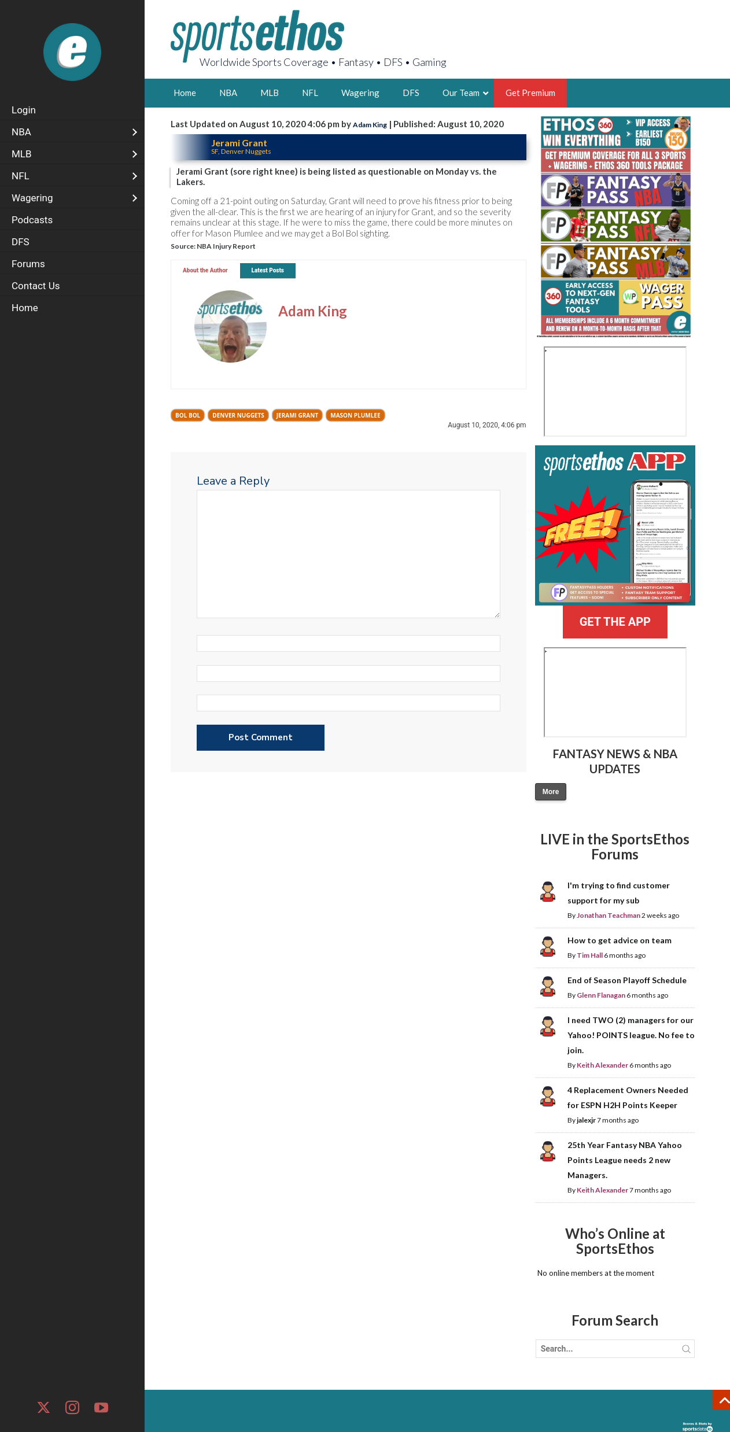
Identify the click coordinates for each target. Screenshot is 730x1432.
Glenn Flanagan (601, 995)
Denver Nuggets (238, 415)
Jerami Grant (297, 415)
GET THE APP (615, 622)
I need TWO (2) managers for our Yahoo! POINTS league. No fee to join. (631, 1035)
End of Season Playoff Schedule (627, 980)
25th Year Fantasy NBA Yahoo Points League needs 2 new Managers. (624, 1160)
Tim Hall (590, 955)
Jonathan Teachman (608, 915)
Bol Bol (187, 415)
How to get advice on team (619, 940)
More (551, 792)
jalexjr (586, 1120)
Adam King (370, 124)
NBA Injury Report (226, 246)
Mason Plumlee (355, 415)
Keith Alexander (602, 1065)
